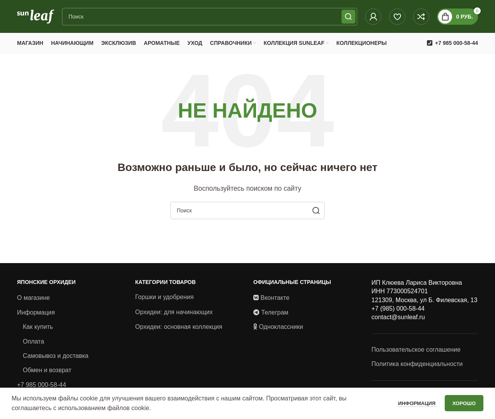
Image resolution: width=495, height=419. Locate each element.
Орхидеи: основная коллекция (178, 328)
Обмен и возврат (47, 372)
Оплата (33, 343)
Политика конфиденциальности (417, 366)
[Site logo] (35, 17)
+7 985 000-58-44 (41, 386)
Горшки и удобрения (164, 299)
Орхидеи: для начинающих (174, 313)
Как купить (38, 328)
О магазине (33, 299)
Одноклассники (281, 328)
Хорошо (464, 403)
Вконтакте (274, 299)
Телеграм (274, 314)
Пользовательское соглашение (416, 351)
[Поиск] (209, 17)
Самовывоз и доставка (56, 357)
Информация (36, 314)
